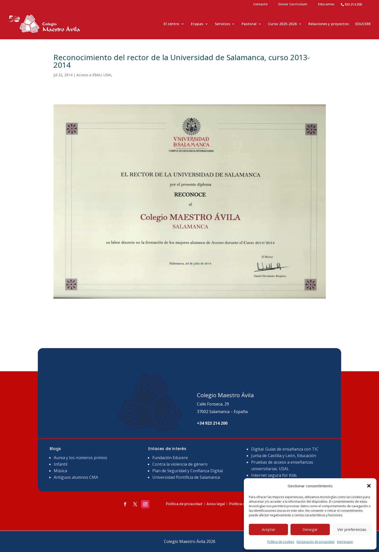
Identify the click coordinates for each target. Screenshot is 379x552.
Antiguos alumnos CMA (76, 477)
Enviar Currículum (292, 4)
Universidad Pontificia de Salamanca (186, 477)
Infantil (60, 464)
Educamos (326, 4)
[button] (368, 485)
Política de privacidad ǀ (186, 504)
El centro (171, 24)
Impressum (345, 542)
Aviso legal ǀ (218, 504)
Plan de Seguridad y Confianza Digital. (188, 470)
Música (60, 470)
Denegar (310, 529)
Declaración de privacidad (315, 542)
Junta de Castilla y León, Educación (283, 455)
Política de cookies (280, 542)
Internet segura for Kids (274, 475)
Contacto (260, 4)
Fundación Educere (170, 457)
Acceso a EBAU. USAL (94, 74)
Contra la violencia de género (180, 464)
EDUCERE (363, 24)
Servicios (222, 24)
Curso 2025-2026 (282, 24)
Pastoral (249, 24)
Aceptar (268, 529)
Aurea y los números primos (80, 457)
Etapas (197, 24)
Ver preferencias (351, 529)
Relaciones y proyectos (328, 24)
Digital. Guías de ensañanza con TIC (284, 449)
